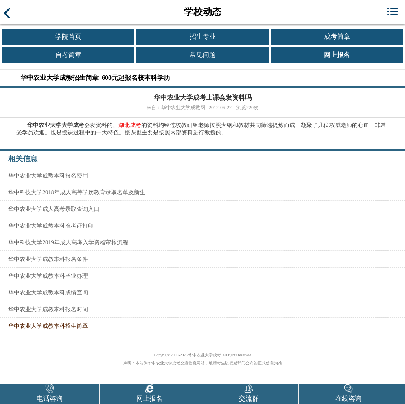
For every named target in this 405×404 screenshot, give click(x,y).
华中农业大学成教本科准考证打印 (51, 225)
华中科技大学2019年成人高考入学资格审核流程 (68, 242)
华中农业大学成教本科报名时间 (48, 309)
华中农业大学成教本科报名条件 (48, 259)
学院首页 (68, 36)
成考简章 (337, 36)
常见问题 (203, 54)
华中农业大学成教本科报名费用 (48, 175)
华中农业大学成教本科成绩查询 (48, 292)
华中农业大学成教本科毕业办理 (48, 275)
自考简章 (68, 54)
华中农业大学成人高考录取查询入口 (53, 209)
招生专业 (203, 36)
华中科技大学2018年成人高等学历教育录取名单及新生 (76, 192)
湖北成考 (129, 125)
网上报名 (337, 54)
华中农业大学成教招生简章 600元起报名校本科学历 (95, 77)
